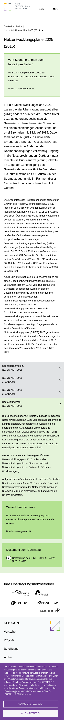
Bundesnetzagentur (19, 531)
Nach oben (50, 610)
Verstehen (10, 631)
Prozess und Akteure (21, 88)
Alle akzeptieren (30, 713)
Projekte (9, 640)
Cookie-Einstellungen (30, 704)
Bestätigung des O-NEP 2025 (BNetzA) (33, 558)
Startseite (9, 26)
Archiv (19, 26)
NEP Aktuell (12, 623)
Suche (41, 9)
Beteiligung (11, 648)
